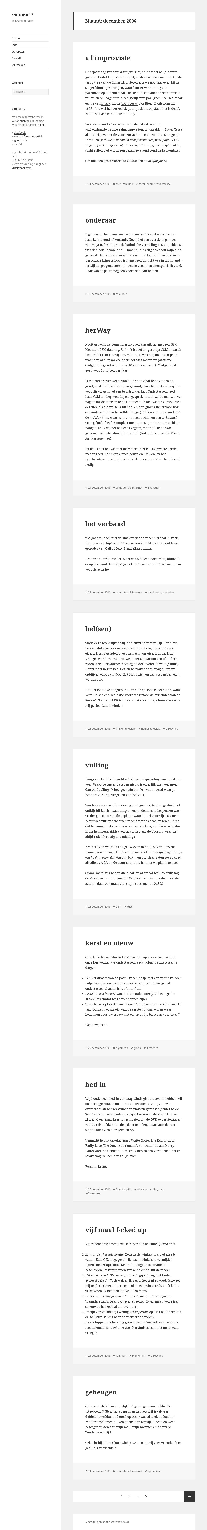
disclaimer (18, 168)
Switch (125, 1443)
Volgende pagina (189, 1496)
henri (149, 184)
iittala (105, 103)
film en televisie (125, 728)
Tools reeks (129, 103)
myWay (95, 417)
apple (151, 1471)
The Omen (111, 1145)
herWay (98, 330)
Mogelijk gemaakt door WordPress (107, 1522)
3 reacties (154, 487)
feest (142, 184)
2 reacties (172, 728)
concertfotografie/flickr (29, 136)
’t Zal (119, 250)
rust (129, 906)
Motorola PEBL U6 (141, 449)
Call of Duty (114, 548)
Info (14, 45)
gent (118, 906)
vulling (96, 765)
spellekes (168, 592)
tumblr (18, 144)
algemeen (122, 1048)
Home (16, 38)
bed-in (95, 1084)
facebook (20, 132)
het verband (105, 523)
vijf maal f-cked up (115, 1229)
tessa (157, 184)
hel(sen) (98, 628)
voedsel (167, 184)
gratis (137, 1048)
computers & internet (129, 487)
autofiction (19, 121)
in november (127, 1307)
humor (145, 728)
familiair (128, 184)
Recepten (18, 51)
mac (158, 1471)
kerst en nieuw (109, 943)
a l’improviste (108, 57)
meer (41, 125)
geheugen (101, 1392)
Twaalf (16, 58)
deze (174, 108)
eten (118, 184)
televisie (155, 728)
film (154, 1189)
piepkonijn (154, 592)
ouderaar (100, 220)
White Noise (140, 1140)
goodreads (20, 140)
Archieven (18, 65)
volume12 (22, 15)
